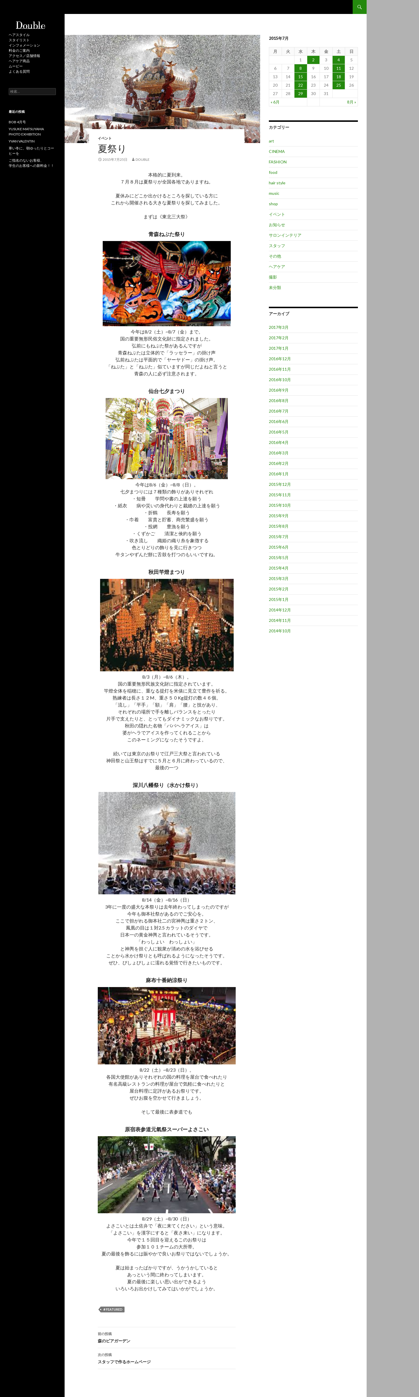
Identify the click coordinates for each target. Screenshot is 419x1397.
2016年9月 (279, 390)
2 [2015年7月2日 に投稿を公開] (313, 59)
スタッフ (277, 245)
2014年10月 (280, 630)
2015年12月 (280, 484)
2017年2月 (279, 337)
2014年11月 (280, 620)
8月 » (351, 101)
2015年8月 (279, 526)
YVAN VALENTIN (22, 141)
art (271, 140)
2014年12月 (280, 609)
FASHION (278, 161)
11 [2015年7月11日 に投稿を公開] (338, 68)
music (274, 193)
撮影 (273, 276)
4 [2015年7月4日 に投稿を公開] (339, 59)
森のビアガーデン (167, 1336)
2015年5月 (279, 557)
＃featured (112, 1309)
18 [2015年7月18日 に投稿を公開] (338, 76)
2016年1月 (279, 473)
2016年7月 (279, 410)
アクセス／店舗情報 (24, 55)
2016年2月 (279, 463)
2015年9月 (279, 515)
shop (273, 203)
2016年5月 (279, 431)
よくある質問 (19, 71)
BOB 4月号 (17, 122)
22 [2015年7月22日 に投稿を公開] (300, 85)
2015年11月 (280, 494)
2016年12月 (280, 358)
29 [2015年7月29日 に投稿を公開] (300, 93)
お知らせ (277, 224)
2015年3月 (279, 578)
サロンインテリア (285, 235)
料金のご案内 (19, 50)
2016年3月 (279, 452)
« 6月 (275, 101)
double (143, 159)
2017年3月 (279, 327)
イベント (105, 138)
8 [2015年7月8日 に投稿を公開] (300, 68)
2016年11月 (280, 369)
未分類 (275, 287)
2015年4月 (279, 567)
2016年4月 (279, 442)
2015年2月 (279, 588)
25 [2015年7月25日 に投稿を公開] (338, 85)
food (273, 172)
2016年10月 (280, 379)
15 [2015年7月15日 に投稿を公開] (300, 76)
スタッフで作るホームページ (167, 1357)
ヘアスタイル (19, 35)
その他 (275, 256)
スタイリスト (19, 40)
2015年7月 (279, 536)
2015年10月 (280, 505)
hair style (277, 182)
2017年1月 (279, 348)
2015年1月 (279, 599)
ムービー (16, 66)
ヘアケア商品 (19, 61)
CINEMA (277, 151)
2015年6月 (279, 547)
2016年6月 (279, 421)
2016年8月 (279, 400)
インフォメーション (24, 45)
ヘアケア (277, 266)
